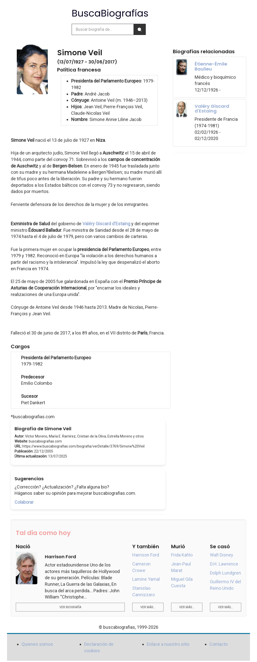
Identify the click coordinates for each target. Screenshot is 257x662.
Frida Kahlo (182, 555)
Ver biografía (70, 607)
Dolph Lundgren (225, 573)
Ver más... (147, 607)
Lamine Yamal (146, 579)
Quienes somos (37, 644)
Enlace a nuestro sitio (168, 644)
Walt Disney (221, 555)
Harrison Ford (145, 555)
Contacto (218, 644)
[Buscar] (139, 29)
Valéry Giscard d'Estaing (106, 223)
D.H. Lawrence (224, 563)
